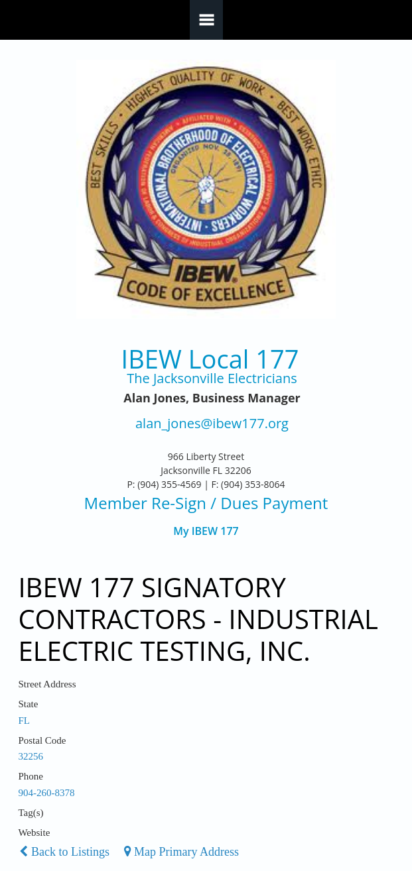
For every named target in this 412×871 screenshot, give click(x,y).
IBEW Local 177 (210, 359)
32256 (30, 756)
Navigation (206, 20)
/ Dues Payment (267, 503)
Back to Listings (64, 851)
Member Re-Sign (145, 503)
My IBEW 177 (206, 531)
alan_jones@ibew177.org (212, 424)
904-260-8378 (46, 792)
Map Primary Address (181, 851)
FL (24, 720)
